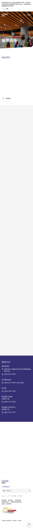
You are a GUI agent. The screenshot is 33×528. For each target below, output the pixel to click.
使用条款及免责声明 (16, 502)
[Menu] (29, 15)
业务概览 (9, 36)
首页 (3, 36)
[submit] (29, 491)
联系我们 (10, 500)
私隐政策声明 (5, 5)
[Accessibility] (29, 524)
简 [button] (20, 15)
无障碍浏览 (18, 500)
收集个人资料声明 (6, 504)
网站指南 (4, 500)
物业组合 (17, 36)
